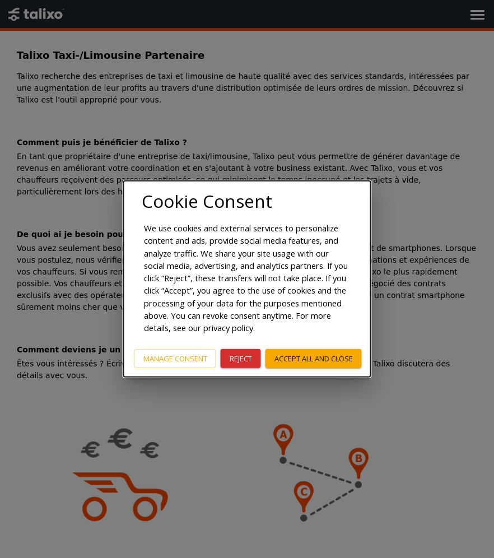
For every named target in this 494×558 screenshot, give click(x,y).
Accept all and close (313, 358)
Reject (241, 358)
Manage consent (175, 358)
